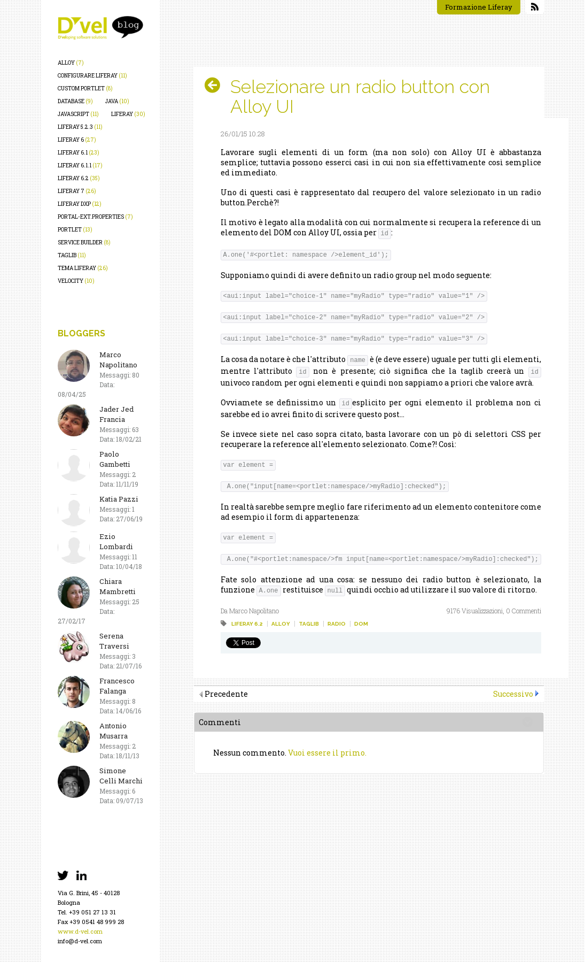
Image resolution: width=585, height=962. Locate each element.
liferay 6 (77, 139)
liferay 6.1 (78, 152)
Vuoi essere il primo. (327, 753)
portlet (75, 229)
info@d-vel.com (80, 941)
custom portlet (85, 88)
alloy (71, 62)
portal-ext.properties (95, 216)
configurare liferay (92, 75)
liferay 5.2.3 (80, 127)
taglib (72, 255)
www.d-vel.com (80, 931)
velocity (76, 281)
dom (361, 624)
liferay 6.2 (79, 178)
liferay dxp (80, 204)
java (117, 101)
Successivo (513, 694)
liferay (128, 114)
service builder (84, 242)
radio (336, 624)
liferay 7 (77, 191)
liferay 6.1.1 (80, 165)
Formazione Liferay (478, 7)
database (75, 101)
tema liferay (83, 268)
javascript (78, 114)
